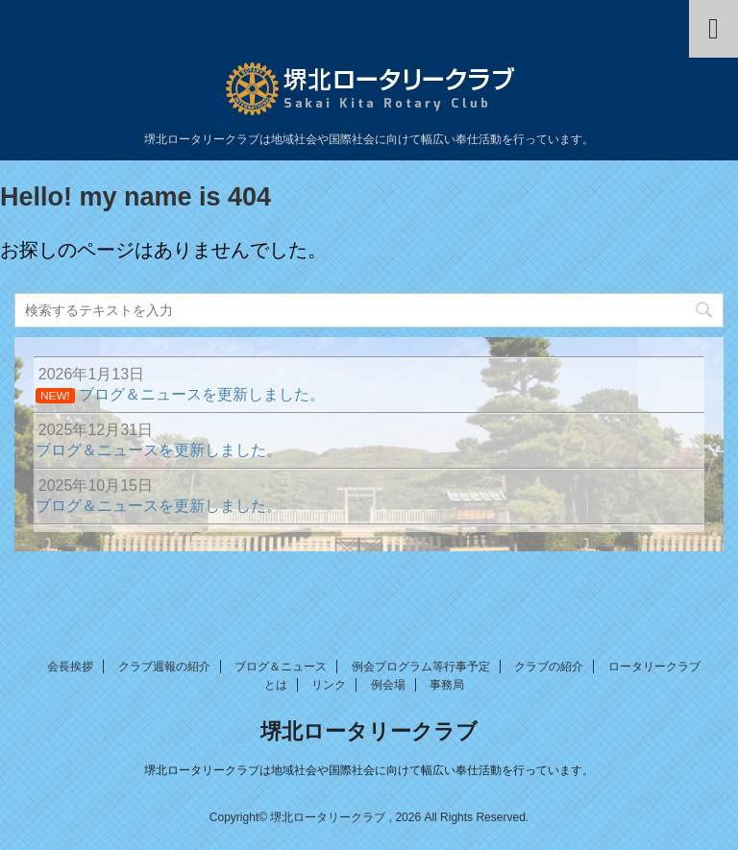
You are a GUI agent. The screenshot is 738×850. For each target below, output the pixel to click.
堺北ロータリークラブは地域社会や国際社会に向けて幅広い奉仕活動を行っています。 (369, 770)
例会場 (388, 685)
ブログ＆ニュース (280, 666)
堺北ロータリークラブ (369, 731)
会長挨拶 (70, 666)
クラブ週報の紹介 (164, 666)
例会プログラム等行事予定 (421, 666)
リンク (328, 685)
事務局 (447, 685)
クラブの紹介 (548, 666)
